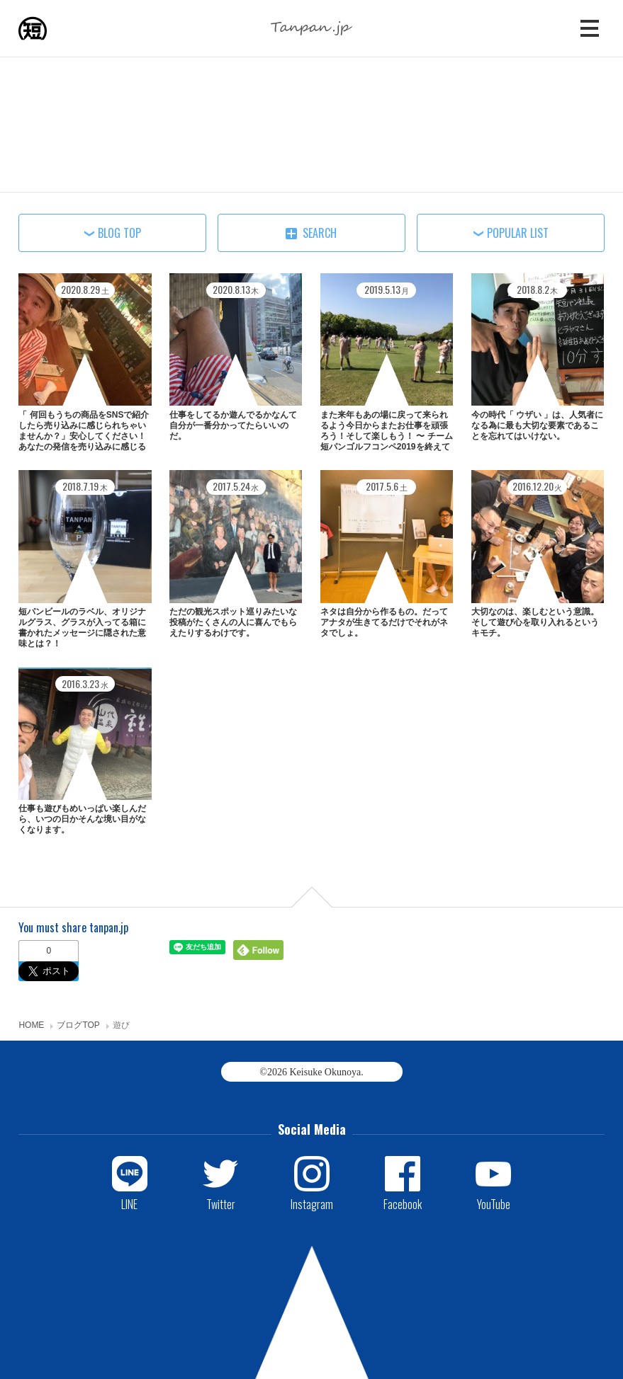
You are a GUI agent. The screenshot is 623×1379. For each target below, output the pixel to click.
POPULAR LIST (518, 232)
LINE (129, 1203)
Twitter (220, 1203)
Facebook (402, 1203)
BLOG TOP (119, 232)
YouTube (493, 1203)
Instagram (312, 1203)
